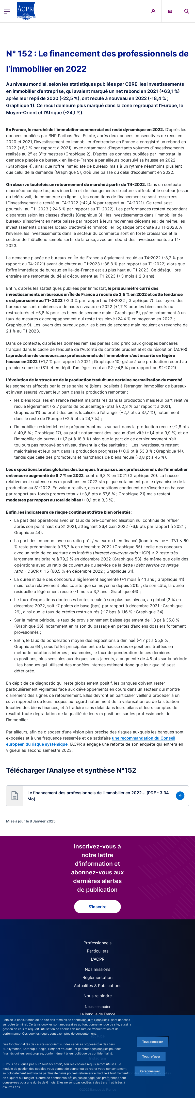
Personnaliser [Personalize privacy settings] (150, 1071)
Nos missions (97, 969)
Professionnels (97, 942)
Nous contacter (97, 1006)
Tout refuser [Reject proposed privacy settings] (151, 1056)
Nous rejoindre (98, 995)
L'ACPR (97, 959)
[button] (186, 11)
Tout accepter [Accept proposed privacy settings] (152, 1042)
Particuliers (97, 950)
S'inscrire (97, 906)
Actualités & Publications (97, 985)
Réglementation (97, 977)
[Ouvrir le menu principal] (7, 11)
